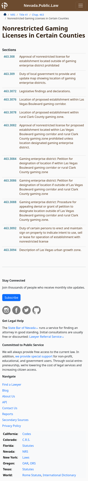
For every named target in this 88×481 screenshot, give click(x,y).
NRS (12, 14)
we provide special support (34, 356)
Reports (7, 414)
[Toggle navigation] (80, 5)
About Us (8, 396)
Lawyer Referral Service (45, 337)
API (4, 402)
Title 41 (23, 14)
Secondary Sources (15, 420)
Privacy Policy (11, 426)
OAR (25, 463)
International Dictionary (59, 475)
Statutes (28, 446)
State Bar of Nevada (22, 328)
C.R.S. (26, 440)
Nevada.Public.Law (41, 5)
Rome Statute (31, 475)
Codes (26, 434)
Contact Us (9, 408)
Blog (5, 390)
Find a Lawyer (11, 384)
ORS (33, 463)
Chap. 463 (38, 14)
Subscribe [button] (11, 298)
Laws (25, 457)
